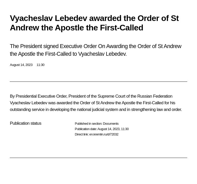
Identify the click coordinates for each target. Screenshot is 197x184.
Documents (110, 123)
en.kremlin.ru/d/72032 (103, 134)
